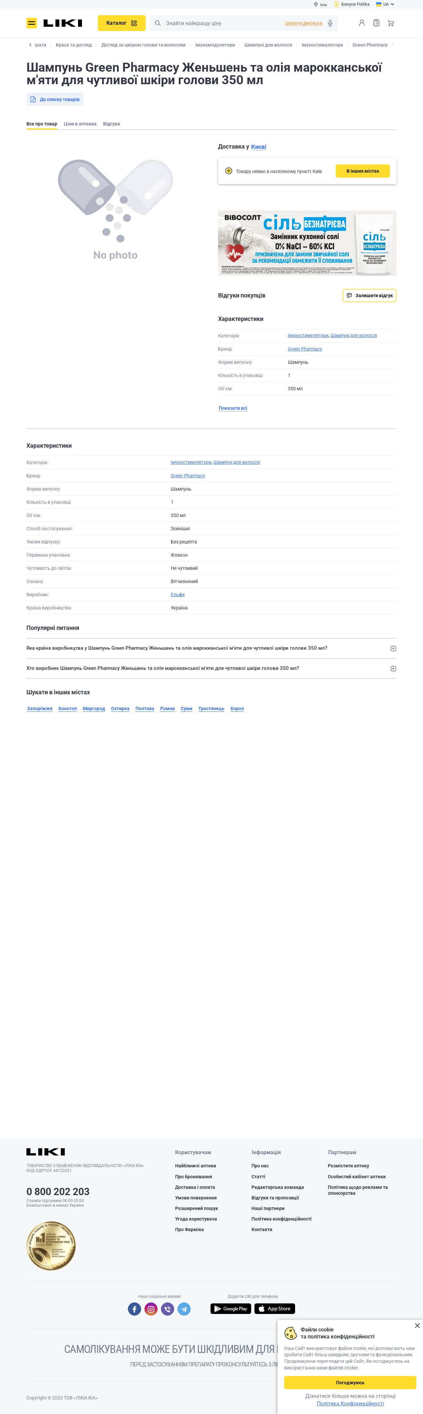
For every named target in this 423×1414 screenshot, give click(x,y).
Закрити (417, 1325)
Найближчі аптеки (195, 1166)
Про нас (260, 1166)
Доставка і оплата (195, 1187)
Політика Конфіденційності (350, 1403)
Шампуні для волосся (353, 335)
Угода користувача (196, 1219)
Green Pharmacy (305, 349)
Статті (258, 1176)
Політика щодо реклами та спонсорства (358, 1190)
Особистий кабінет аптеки (357, 1176)
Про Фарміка (189, 1229)
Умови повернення (196, 1197)
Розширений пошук (196, 1208)
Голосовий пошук (330, 23)
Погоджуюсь (350, 1382)
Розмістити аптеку (348, 1166)
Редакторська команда (277, 1187)
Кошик (391, 22)
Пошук (158, 23)
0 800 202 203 (58, 1191)
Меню (31, 23)
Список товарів (376, 22)
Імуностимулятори (308, 335)
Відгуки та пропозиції (275, 1197)
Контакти (261, 1229)
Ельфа (178, 594)
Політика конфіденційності (281, 1219)
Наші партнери (268, 1208)
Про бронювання (193, 1176)
